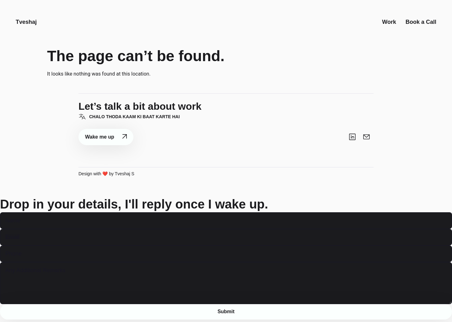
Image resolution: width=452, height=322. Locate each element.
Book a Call (421, 23)
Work (389, 23)
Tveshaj (26, 23)
